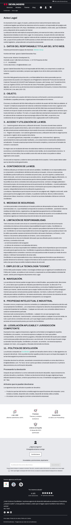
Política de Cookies (26, 518)
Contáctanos (35, 454)
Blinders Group (38, 50)
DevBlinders (26, 351)
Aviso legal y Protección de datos (12, 518)
